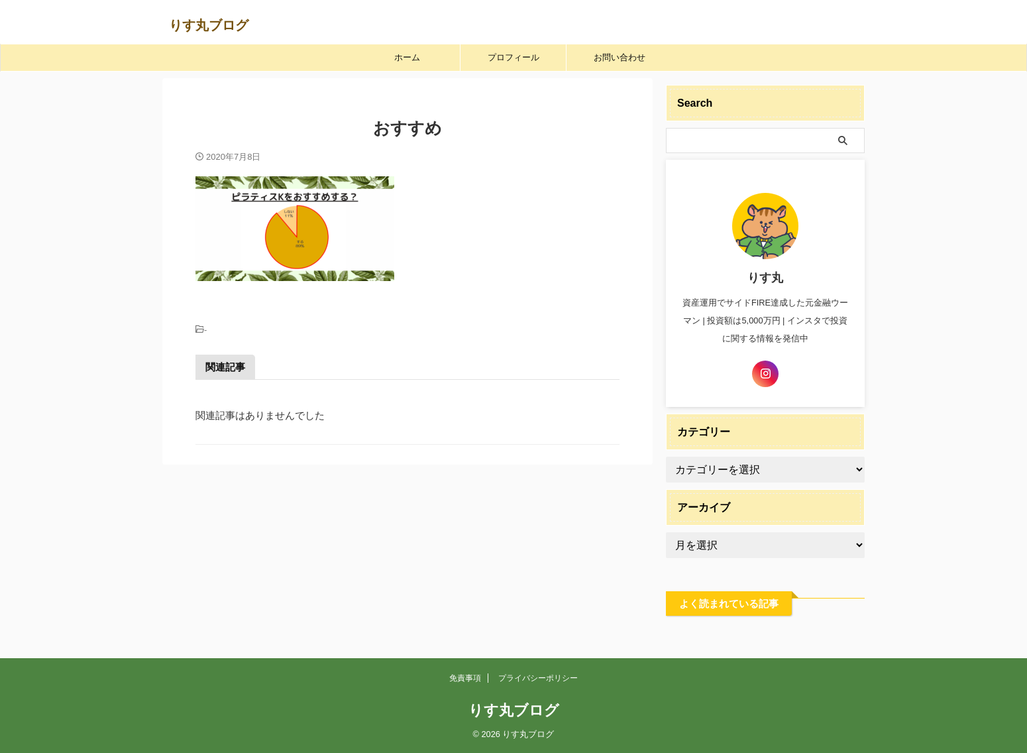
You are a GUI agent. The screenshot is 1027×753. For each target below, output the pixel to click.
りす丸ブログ (208, 25)
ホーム (407, 57)
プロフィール (513, 57)
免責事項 (465, 678)
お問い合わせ (619, 57)
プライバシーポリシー (538, 678)
